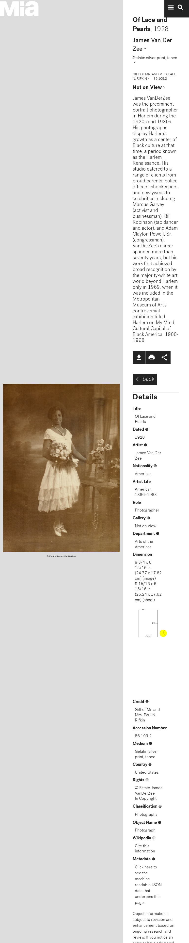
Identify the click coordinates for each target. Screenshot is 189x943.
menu (170, 7)
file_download (138, 357)
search (180, 7)
